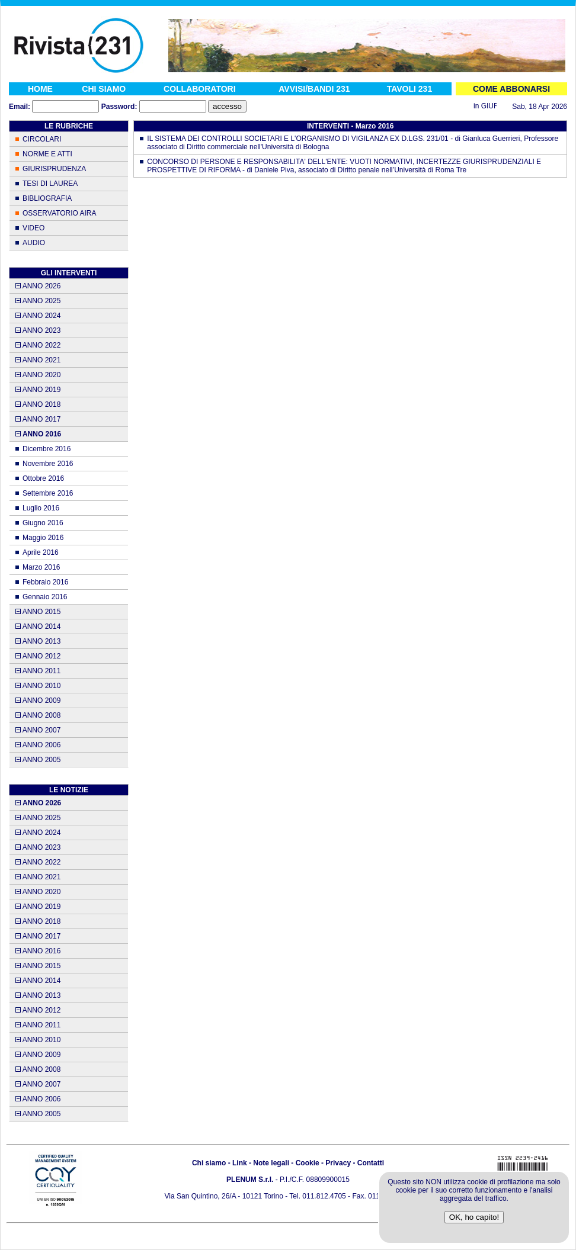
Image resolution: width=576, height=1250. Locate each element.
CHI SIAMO (104, 89)
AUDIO (34, 243)
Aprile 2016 (41, 552)
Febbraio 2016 (45, 582)
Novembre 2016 (48, 463)
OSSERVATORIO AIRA (59, 213)
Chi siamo (209, 1163)
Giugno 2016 (43, 523)
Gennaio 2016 (45, 597)
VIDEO (33, 228)
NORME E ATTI (47, 154)
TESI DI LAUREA (50, 183)
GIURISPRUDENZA (54, 169)
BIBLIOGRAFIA (47, 198)
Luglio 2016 (41, 508)
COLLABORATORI (200, 89)
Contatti (370, 1163)
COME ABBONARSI (511, 89)
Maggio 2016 (43, 538)
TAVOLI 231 (410, 89)
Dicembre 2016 (47, 449)
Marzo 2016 (41, 567)
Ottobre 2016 (43, 478)
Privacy (338, 1163)
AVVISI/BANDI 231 (314, 89)
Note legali (271, 1163)
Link (239, 1163)
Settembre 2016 (48, 493)
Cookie (307, 1163)
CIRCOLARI (42, 139)
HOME (40, 89)
